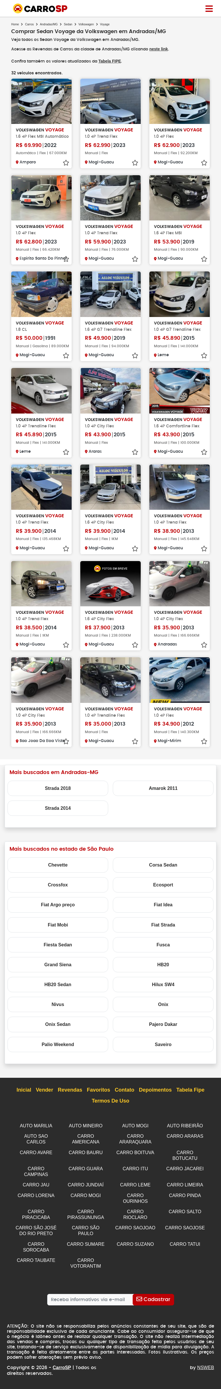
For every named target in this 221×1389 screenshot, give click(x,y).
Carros (29, 24)
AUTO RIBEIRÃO (185, 1130)
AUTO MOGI (135, 1130)
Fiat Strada (163, 929)
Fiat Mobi (58, 929)
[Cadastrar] (153, 1299)
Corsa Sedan (163, 869)
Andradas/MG (49, 24)
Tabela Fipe (190, 1094)
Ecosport (163, 889)
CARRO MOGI (86, 1197)
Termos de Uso (110, 1106)
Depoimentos (155, 1094)
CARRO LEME (135, 1187)
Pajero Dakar (163, 1028)
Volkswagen (86, 24)
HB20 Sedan (57, 988)
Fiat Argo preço (58, 909)
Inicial (24, 1094)
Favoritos (98, 1094)
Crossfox (58, 889)
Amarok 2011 (163, 792)
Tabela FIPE (109, 60)
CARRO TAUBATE (36, 1260)
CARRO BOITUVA (135, 1156)
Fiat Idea (163, 909)
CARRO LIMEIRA (185, 1187)
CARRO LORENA (36, 1197)
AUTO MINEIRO (85, 1130)
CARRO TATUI (185, 1244)
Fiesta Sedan (58, 949)
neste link (159, 49)
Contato (124, 1094)
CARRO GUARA (85, 1171)
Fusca (163, 949)
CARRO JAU (36, 1187)
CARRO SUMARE (85, 1244)
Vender (44, 1094)
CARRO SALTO (185, 1213)
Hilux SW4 (163, 988)
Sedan (68, 24)
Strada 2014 (58, 812)
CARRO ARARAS (185, 1140)
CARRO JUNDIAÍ (86, 1187)
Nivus (58, 1009)
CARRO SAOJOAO (135, 1228)
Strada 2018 (58, 792)
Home (15, 24)
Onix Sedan (58, 1028)
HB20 (163, 969)
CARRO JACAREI (185, 1171)
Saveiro (163, 1048)
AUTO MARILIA (36, 1130)
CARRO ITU (135, 1171)
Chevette (58, 869)
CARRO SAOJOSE (185, 1228)
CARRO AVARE (36, 1156)
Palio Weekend (58, 1048)
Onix (163, 1009)
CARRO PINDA (185, 1197)
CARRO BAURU (86, 1156)
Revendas (70, 1094)
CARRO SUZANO (135, 1244)
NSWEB (205, 1367)
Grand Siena (57, 969)
